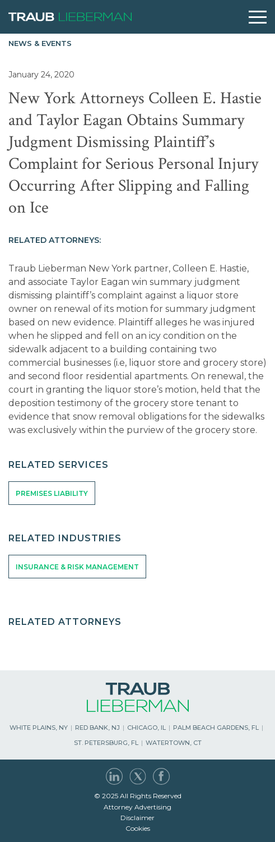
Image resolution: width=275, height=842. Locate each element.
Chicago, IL (146, 727)
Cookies (137, 828)
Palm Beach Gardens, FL (216, 727)
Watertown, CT (174, 743)
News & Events (40, 43)
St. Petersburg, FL (106, 743)
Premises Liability (52, 493)
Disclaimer (137, 817)
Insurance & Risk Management (77, 567)
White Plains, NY (39, 727)
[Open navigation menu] (258, 17)
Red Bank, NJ (97, 727)
